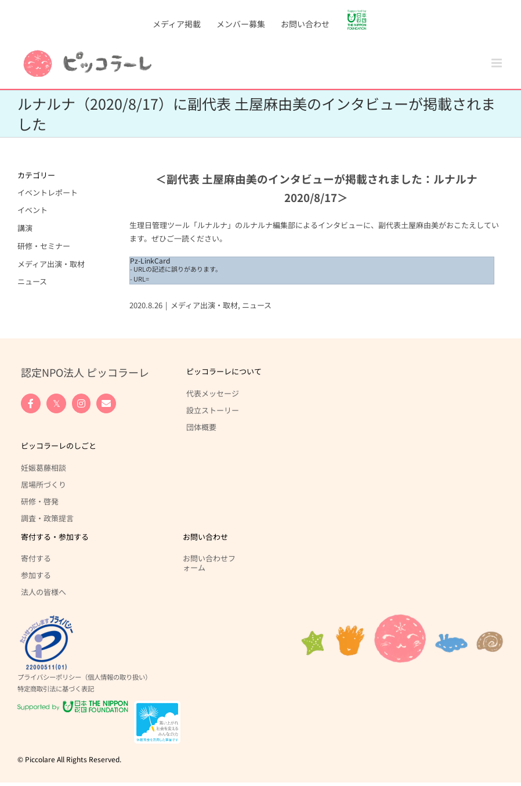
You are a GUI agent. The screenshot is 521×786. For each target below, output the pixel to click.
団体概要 (201, 426)
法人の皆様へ (43, 591)
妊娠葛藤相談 (43, 467)
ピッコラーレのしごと (58, 445)
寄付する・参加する (55, 536)
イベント (32, 209)
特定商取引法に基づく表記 (55, 688)
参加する (36, 574)
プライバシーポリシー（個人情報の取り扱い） (84, 677)
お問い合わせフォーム (209, 562)
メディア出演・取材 (204, 305)
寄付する (36, 558)
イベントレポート (47, 192)
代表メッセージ (212, 393)
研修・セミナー (43, 245)
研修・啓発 (40, 501)
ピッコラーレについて (224, 371)
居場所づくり (43, 484)
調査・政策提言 (47, 518)
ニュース (257, 305)
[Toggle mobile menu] (497, 63)
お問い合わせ (205, 536)
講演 (24, 227)
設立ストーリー (212, 410)
